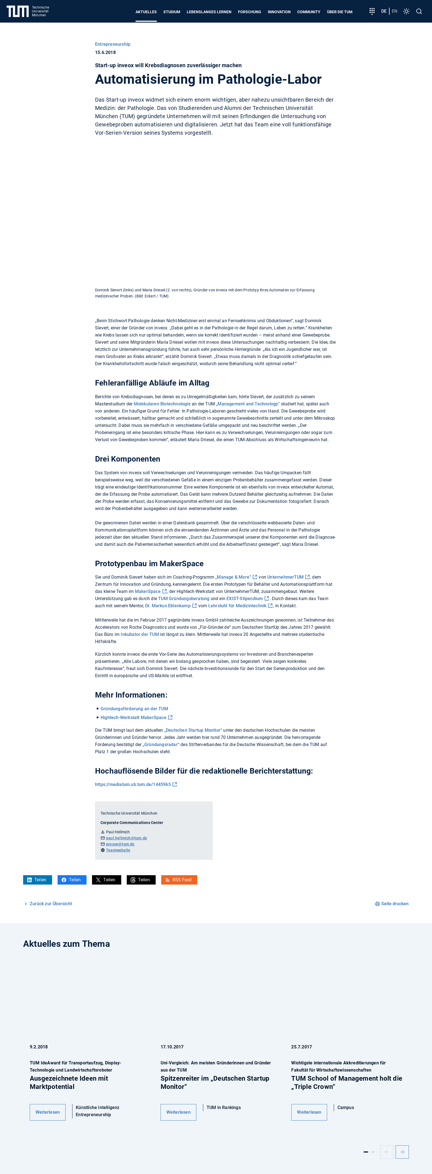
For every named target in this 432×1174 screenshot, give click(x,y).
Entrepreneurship (112, 44)
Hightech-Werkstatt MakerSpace (133, 717)
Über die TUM (339, 12)
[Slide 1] (366, 1152)
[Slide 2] (373, 1152)
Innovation (279, 12)
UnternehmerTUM (285, 577)
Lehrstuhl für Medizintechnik (237, 605)
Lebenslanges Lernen (209, 12)
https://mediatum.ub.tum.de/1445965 (133, 784)
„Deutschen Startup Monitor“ (193, 730)
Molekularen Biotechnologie (162, 403)
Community (308, 12)
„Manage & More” (233, 577)
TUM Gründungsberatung (183, 598)
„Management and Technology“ (248, 403)
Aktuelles (146, 12)
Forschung (249, 12)
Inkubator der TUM (140, 634)
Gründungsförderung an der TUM (134, 708)
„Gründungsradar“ (161, 744)
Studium (171, 12)
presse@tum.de (120, 844)
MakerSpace (148, 591)
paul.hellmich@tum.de (126, 838)
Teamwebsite (118, 850)
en (394, 11)
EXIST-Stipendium (244, 598)
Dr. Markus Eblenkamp (168, 605)
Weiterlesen (48, 1112)
